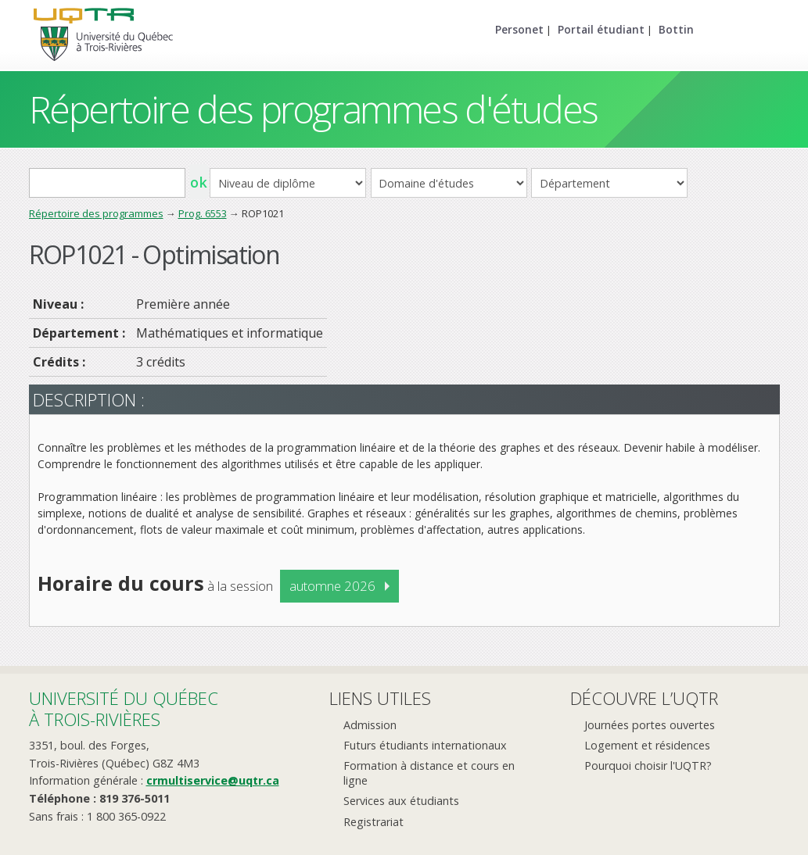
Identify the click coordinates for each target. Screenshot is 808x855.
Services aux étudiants (401, 800)
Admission (370, 724)
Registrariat (373, 821)
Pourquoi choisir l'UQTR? (648, 765)
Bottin (676, 29)
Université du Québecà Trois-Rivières (123, 708)
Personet (519, 29)
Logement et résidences (647, 745)
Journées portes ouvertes (649, 724)
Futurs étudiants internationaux (425, 745)
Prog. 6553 (202, 213)
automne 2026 (332, 586)
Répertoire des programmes (96, 213)
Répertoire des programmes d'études (313, 109)
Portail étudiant (601, 29)
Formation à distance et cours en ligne (429, 773)
